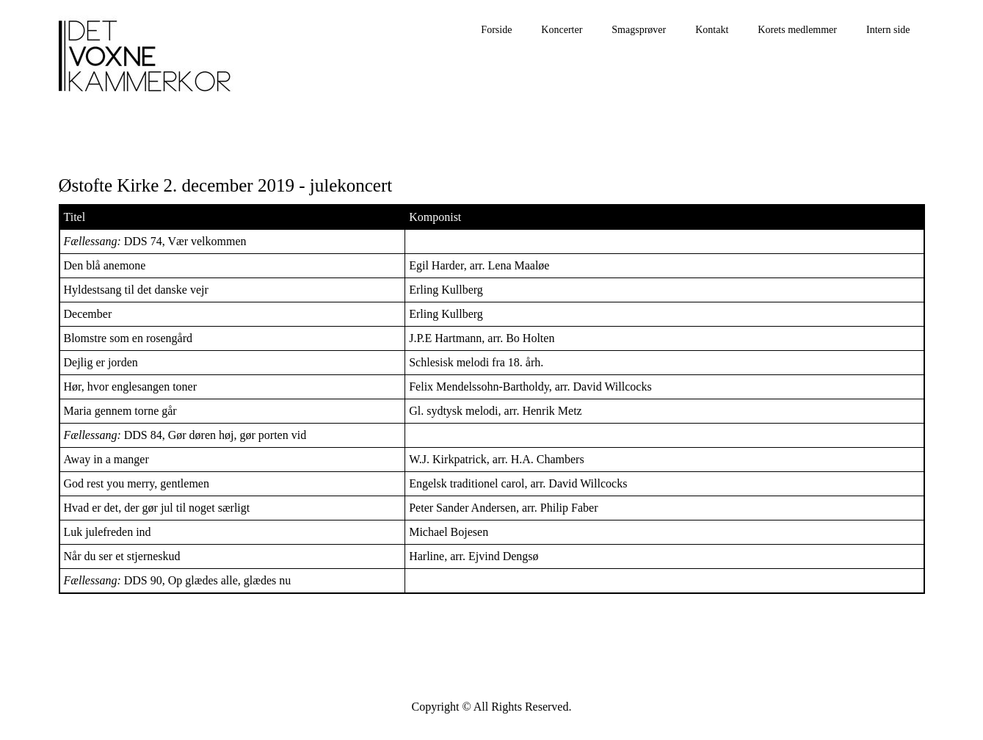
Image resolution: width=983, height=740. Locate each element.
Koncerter (561, 29)
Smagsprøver (639, 29)
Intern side (888, 29)
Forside (496, 29)
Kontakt (711, 29)
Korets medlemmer (797, 29)
